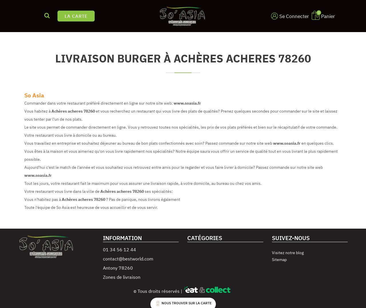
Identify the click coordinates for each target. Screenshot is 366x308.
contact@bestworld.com (128, 259)
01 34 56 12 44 (119, 249)
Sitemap (279, 259)
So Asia (34, 95)
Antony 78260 (118, 268)
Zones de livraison (121, 277)
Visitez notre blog (288, 252)
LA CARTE (76, 16)
